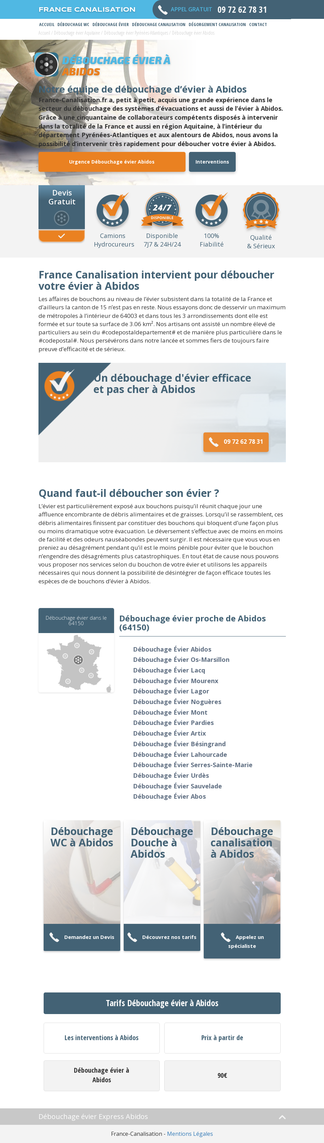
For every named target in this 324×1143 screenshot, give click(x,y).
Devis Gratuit (62, 196)
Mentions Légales (190, 1134)
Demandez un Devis (81, 937)
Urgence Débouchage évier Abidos (112, 161)
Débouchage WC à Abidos (82, 836)
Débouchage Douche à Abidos (162, 842)
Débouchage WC (73, 24)
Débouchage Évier (110, 24)
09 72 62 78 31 (236, 442)
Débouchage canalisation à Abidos (242, 842)
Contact (258, 24)
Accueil (46, 24)
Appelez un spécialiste (242, 940)
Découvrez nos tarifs (162, 937)
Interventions (212, 161)
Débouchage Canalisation (159, 24)
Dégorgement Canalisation (217, 24)
